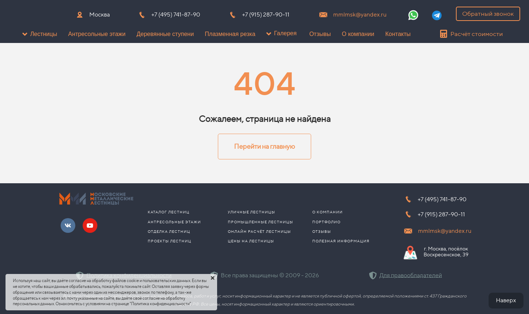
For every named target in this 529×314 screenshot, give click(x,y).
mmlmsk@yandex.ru (359, 14)
